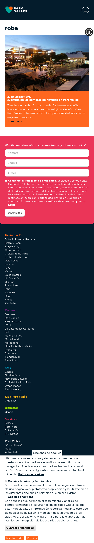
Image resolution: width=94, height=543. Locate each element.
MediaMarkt (12, 339)
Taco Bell (10, 292)
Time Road (11, 360)
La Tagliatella (13, 274)
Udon (8, 296)
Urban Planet (13, 385)
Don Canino (12, 318)
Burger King (12, 246)
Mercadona (12, 342)
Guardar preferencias (20, 527)
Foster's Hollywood (16, 257)
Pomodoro (11, 285)
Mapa (8, 448)
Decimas (10, 314)
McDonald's (12, 278)
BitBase (9, 423)
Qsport (9, 412)
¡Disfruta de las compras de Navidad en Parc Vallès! (43, 99)
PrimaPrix (11, 349)
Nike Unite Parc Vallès (18, 346)
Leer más (16, 121)
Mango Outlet (13, 335)
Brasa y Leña (13, 243)
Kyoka (9, 271)
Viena (8, 299)
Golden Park (12, 375)
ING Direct (11, 433)
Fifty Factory (13, 321)
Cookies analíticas (20, 496)
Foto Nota (11, 426)
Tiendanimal (12, 356)
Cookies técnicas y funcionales (29, 481)
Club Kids (10, 400)
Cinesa (9, 371)
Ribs (7, 289)
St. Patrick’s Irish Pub (18, 382)
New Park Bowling (16, 378)
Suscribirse (14, 212)
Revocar (32, 538)
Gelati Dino (12, 260)
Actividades (12, 452)
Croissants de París (16, 253)
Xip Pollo (10, 303)
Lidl (7, 332)
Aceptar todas (14, 538)
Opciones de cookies (47, 452)
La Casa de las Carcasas (19, 328)
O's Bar (9, 282)
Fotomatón (12, 430)
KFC (7, 267)
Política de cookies (31, 474)
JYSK (8, 325)
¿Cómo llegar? (13, 445)
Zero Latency (13, 389)
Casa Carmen (13, 250)
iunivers (9, 264)
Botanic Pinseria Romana (20, 239)
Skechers (10, 353)
